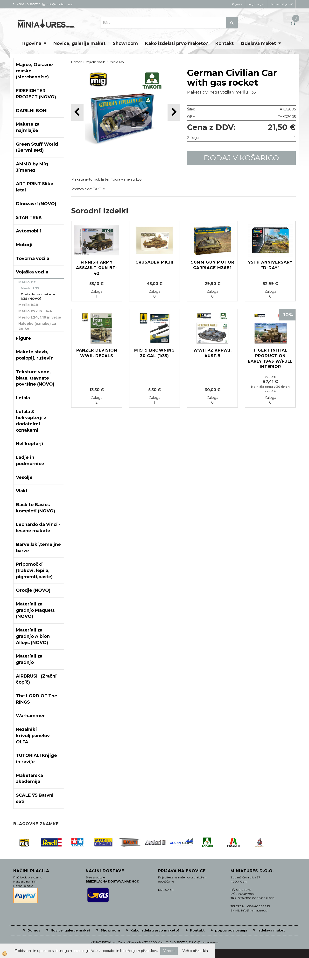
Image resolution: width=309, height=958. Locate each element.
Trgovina (31, 43)
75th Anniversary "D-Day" (270, 265)
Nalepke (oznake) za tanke (37, 326)
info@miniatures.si (205, 942)
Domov (76, 62)
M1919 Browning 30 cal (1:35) (154, 353)
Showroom (125, 43)
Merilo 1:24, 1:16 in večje (39, 317)
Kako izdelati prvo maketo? (176, 43)
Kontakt (224, 43)
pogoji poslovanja (231, 930)
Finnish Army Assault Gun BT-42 (96, 268)
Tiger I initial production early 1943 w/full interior (270, 358)
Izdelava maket (258, 43)
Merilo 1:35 (27, 282)
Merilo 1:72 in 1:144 (35, 311)
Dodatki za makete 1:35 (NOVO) (38, 296)
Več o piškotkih (195, 951)
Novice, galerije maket (79, 43)
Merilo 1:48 (28, 305)
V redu (169, 951)
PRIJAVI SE (166, 890)
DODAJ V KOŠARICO (241, 157)
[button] (174, 112)
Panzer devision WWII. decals (96, 353)
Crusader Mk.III (154, 262)
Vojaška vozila (95, 62)
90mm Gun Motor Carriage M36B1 (212, 265)
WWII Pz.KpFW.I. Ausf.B (212, 353)
